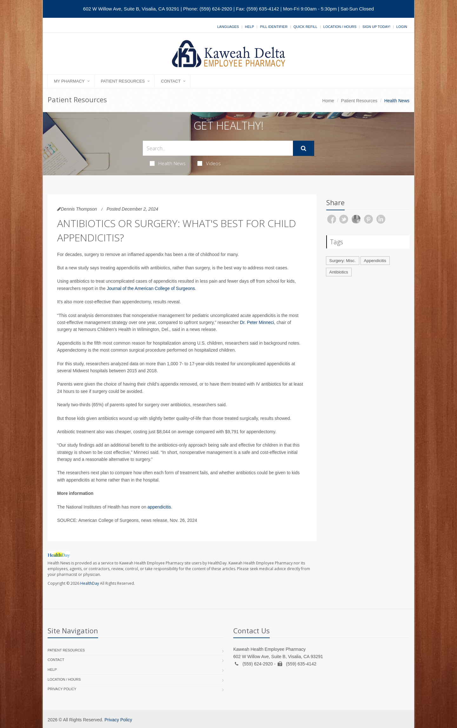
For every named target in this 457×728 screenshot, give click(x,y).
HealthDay (89, 583)
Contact (171, 81)
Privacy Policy (62, 689)
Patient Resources (123, 81)
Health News (168, 163)
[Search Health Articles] (218, 148)
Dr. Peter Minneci (257, 322)
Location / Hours (339, 27)
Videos (209, 163)
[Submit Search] (303, 148)
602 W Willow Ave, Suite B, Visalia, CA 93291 (131, 8)
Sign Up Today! (376, 27)
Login (401, 27)
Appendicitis (375, 260)
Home (328, 100)
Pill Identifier (273, 27)
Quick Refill (305, 27)
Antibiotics (338, 272)
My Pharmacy (69, 81)
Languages (228, 27)
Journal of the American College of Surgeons (151, 288)
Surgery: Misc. (342, 260)
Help (249, 27)
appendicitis (159, 506)
